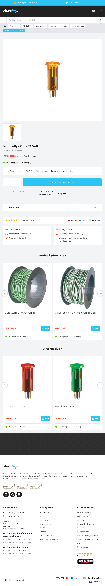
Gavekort (81, 520)
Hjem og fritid (46, 524)
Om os (80, 543)
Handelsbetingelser (85, 524)
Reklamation (83, 547)
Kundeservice (83, 532)
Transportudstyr (47, 535)
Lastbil (43, 528)
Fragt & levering (84, 516)
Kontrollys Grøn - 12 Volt (65, 406)
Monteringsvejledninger (87, 535)
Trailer (43, 532)
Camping (44, 520)
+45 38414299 (13, 516)
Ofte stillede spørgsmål (87, 539)
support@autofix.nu (15, 513)
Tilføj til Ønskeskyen (18, 191)
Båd (42, 516)
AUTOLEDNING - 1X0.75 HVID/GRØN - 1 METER (75, 313)
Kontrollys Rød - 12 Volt (15, 406)
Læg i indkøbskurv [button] (62, 182)
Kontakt (80, 528)
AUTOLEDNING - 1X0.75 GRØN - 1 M (20, 313)
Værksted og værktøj (49, 539)
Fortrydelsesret (84, 513)
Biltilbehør (45, 513)
